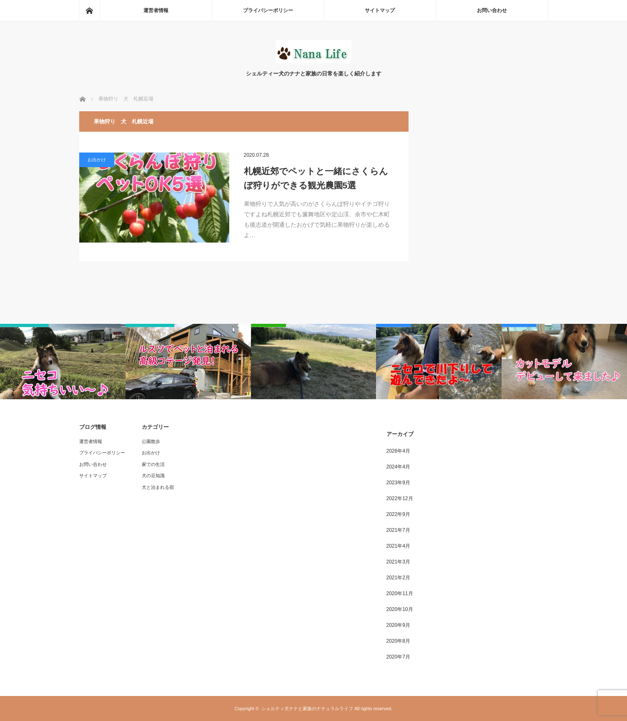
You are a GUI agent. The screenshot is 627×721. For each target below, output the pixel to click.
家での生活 (153, 464)
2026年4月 (398, 451)
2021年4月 (398, 546)
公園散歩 (151, 441)
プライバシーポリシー (268, 10)
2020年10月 (399, 609)
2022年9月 (398, 514)
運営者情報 (155, 10)
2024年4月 (398, 467)
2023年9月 (398, 483)
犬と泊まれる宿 (158, 487)
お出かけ (97, 159)
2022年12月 (399, 498)
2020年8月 (398, 641)
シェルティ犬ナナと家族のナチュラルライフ (307, 708)
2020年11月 (399, 593)
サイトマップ (380, 10)
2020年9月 (398, 625)
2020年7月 (398, 657)
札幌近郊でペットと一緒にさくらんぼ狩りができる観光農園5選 (316, 178)
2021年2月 (398, 578)
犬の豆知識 (153, 475)
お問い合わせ (492, 10)
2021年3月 (398, 562)
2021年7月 (398, 530)
